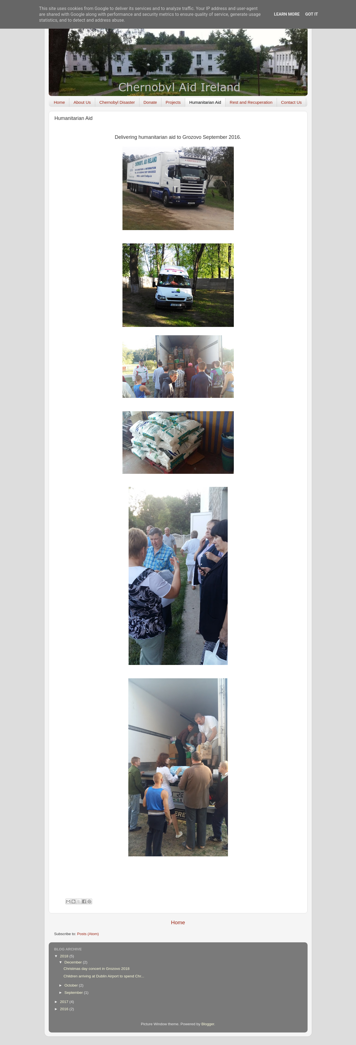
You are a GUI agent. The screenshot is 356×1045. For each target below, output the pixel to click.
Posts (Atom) (88, 934)
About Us (82, 102)
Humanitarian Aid (205, 102)
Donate (150, 102)
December (74, 962)
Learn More (286, 14)
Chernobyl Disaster (117, 102)
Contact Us (291, 102)
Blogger (208, 1024)
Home (59, 102)
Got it (311, 14)
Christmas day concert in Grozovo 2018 (96, 969)
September (74, 992)
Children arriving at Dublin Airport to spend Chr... (103, 976)
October (72, 985)
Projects (173, 102)
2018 (64, 956)
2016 (64, 1009)
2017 (64, 1002)
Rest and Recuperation (251, 102)
